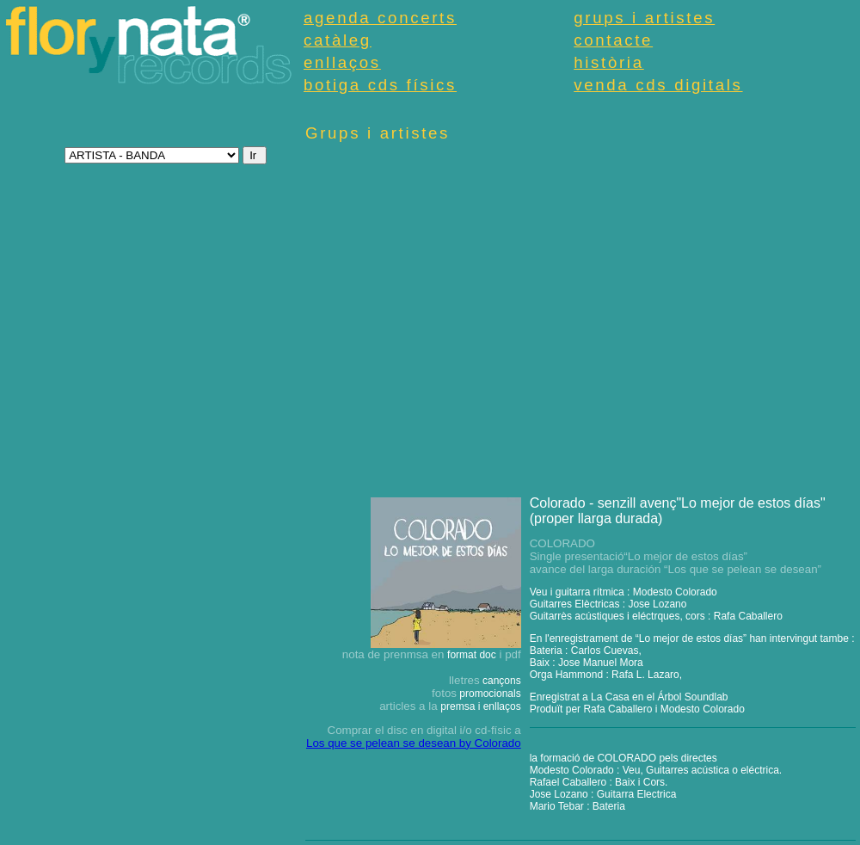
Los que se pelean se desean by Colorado (413, 743)
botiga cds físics (380, 85)
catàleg (338, 40)
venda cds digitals (658, 85)
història (608, 62)
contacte (613, 40)
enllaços (342, 62)
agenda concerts (380, 18)
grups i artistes (644, 18)
